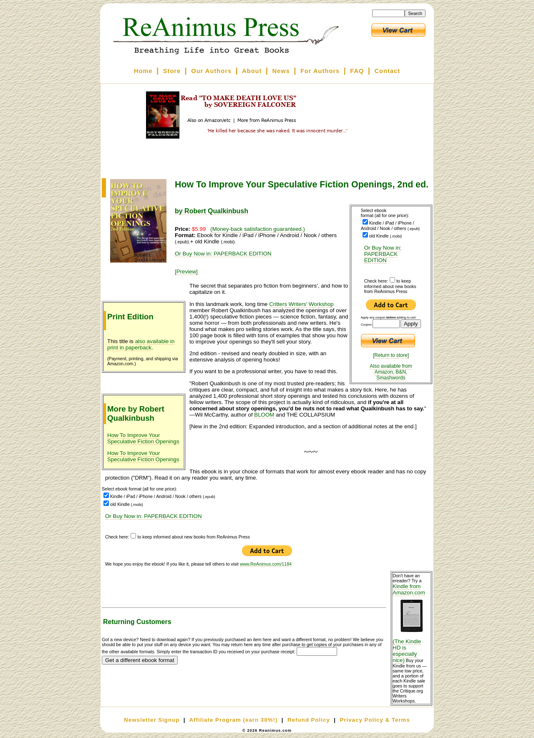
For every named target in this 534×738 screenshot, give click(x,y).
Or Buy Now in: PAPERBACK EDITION (383, 254)
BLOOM (264, 415)
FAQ (357, 71)
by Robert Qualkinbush (211, 211)
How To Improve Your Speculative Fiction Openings (143, 438)
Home (143, 71)
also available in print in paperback (141, 344)
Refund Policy (308, 720)
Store (172, 71)
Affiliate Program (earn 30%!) (233, 720)
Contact (387, 71)
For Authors (320, 71)
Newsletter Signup (151, 720)
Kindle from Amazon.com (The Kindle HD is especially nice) (411, 623)
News (281, 71)
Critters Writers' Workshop (301, 304)
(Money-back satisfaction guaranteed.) (257, 229)
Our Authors (211, 71)
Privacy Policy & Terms (375, 720)
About (252, 71)
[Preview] (186, 271)
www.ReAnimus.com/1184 (266, 563)
